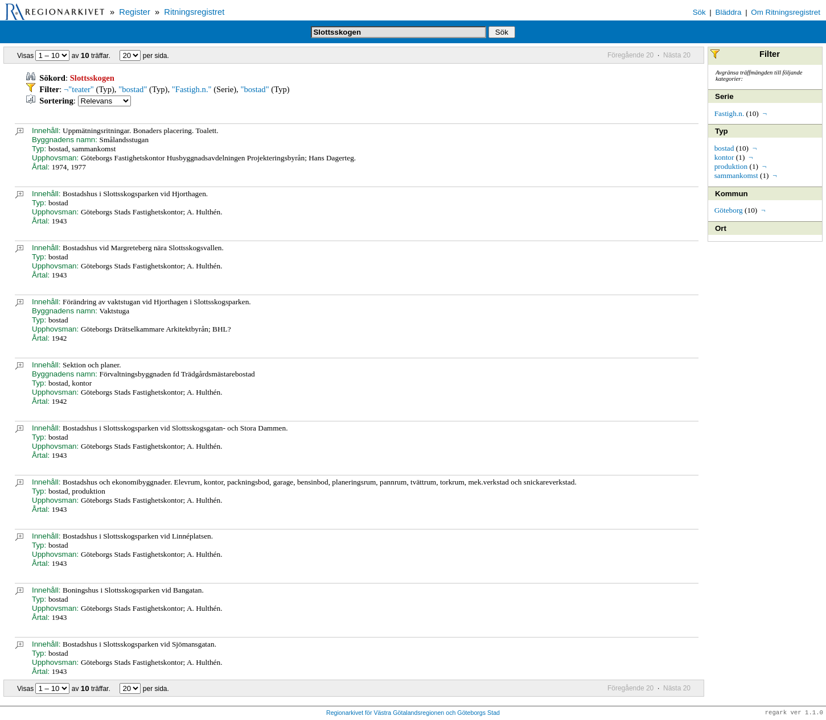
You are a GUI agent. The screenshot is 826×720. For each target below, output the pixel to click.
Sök (699, 12)
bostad (724, 148)
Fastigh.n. (729, 113)
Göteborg (728, 210)
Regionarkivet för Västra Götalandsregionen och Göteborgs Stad (413, 713)
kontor (724, 157)
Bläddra (729, 12)
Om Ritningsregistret (785, 12)
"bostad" (132, 89)
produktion (731, 166)
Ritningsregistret (194, 11)
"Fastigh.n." (192, 89)
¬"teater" (79, 89)
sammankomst (736, 175)
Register (134, 11)
